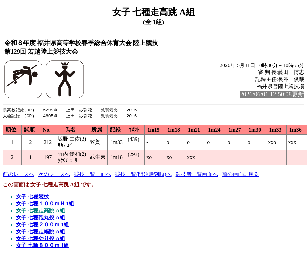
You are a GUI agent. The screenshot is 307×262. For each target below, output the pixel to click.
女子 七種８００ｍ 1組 (42, 246)
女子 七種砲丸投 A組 (40, 218)
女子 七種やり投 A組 (40, 239)
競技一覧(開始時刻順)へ (143, 175)
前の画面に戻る (240, 175)
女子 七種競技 (32, 197)
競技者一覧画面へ (197, 175)
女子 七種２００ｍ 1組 (42, 225)
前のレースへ (18, 175)
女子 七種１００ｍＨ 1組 (45, 204)
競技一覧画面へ (92, 175)
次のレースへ (54, 175)
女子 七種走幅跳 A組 (40, 232)
